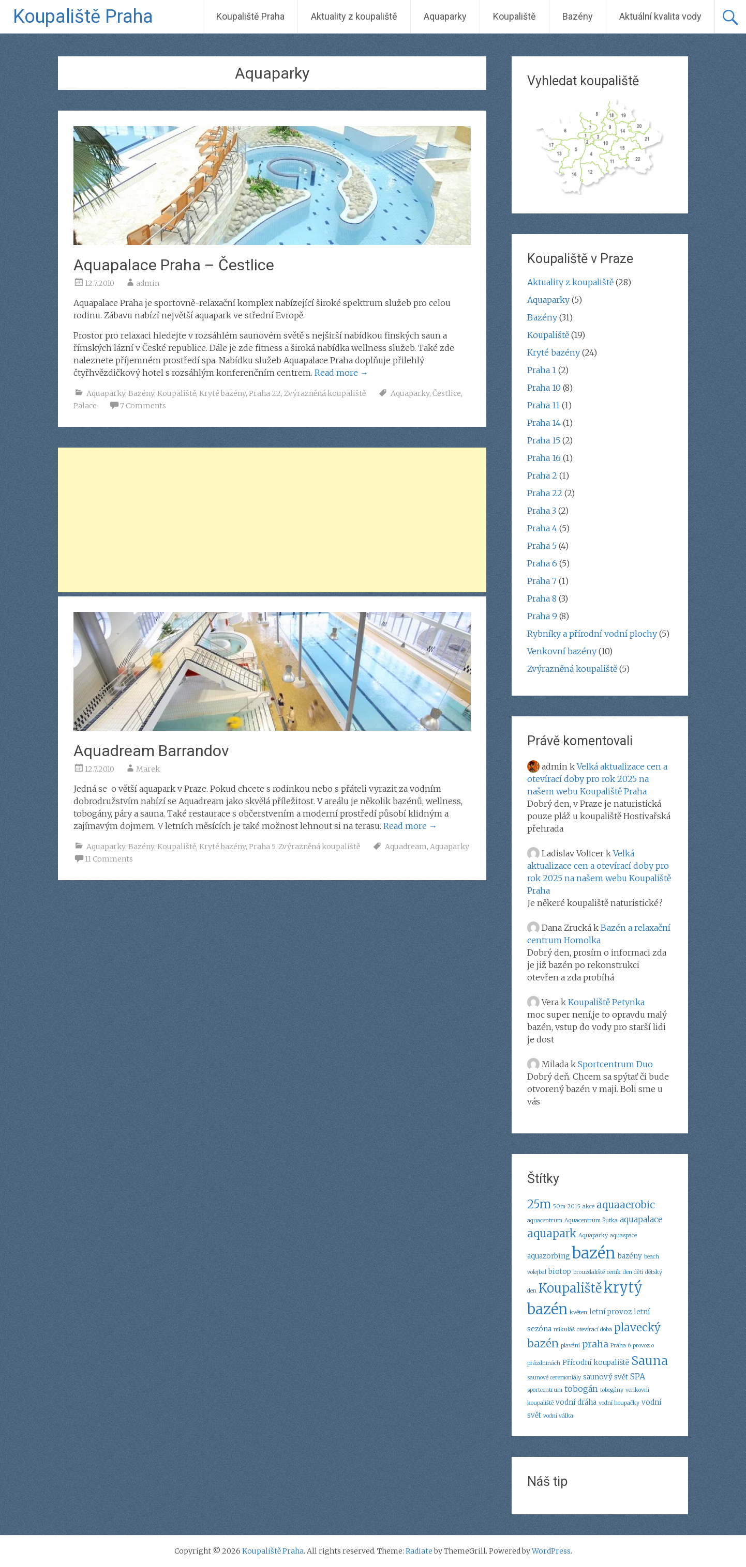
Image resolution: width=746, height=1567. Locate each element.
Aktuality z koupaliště (354, 16)
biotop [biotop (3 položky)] (559, 1271)
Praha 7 (542, 581)
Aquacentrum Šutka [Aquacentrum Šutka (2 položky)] (591, 1220)
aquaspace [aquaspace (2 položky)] (623, 1235)
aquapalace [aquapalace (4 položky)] (641, 1219)
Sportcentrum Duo (615, 1064)
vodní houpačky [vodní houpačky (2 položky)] (619, 1403)
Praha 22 (265, 393)
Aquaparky (445, 16)
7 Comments (143, 405)
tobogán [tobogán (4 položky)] (581, 1389)
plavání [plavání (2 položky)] (570, 1345)
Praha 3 (541, 510)
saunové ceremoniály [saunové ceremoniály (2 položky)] (554, 1377)
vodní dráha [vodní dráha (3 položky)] (576, 1402)
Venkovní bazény (561, 651)
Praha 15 (543, 440)
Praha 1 (541, 370)
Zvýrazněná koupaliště (325, 393)
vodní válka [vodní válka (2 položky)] (558, 1415)
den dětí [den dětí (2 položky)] (633, 1272)
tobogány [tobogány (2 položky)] (611, 1390)
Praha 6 (542, 563)
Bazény (577, 16)
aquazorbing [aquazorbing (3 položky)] (548, 1256)
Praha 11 (543, 405)
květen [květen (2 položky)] (578, 1312)
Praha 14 (544, 423)
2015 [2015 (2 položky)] (574, 1206)
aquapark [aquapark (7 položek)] (551, 1233)
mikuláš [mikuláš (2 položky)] (564, 1329)
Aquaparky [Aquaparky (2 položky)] (593, 1235)
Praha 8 (542, 598)
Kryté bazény (222, 393)
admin (147, 283)
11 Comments (109, 859)
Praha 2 (542, 475)
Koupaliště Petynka (606, 1002)
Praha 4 (542, 528)
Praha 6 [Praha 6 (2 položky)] (620, 1345)
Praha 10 (544, 387)
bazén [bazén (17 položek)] (594, 1253)
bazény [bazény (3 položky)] (630, 1256)
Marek (148, 769)
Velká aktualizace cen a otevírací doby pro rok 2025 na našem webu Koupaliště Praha (597, 778)
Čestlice (446, 393)
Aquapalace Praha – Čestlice (173, 265)
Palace (85, 405)
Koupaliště (514, 16)
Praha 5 (262, 846)
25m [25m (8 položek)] (539, 1204)
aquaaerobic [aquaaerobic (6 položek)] (625, 1205)
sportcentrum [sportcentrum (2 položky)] (544, 1390)
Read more (341, 372)
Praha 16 (544, 458)
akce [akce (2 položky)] (588, 1206)
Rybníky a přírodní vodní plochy (592, 633)
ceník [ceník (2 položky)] (614, 1272)
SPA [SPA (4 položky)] (637, 1376)
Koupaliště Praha (83, 16)
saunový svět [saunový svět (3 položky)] (605, 1377)
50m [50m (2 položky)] (559, 1206)
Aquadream (406, 846)
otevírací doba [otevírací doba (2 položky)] (594, 1329)
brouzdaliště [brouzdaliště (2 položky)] (589, 1272)
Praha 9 (542, 616)
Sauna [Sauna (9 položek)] (649, 1360)
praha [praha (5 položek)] (595, 1344)
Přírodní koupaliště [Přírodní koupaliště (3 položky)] (595, 1362)
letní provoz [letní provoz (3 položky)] (610, 1312)
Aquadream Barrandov (151, 751)
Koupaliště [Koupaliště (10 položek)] (570, 1288)
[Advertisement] (272, 520)
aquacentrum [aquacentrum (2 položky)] (544, 1220)
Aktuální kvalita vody (660, 16)
